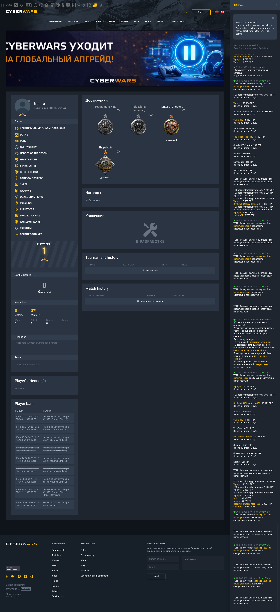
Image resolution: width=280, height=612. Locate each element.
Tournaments (55, 21)
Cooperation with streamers (94, 575)
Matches (73, 21)
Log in (185, 12)
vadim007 (238, 119)
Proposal (85, 570)
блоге (259, 75)
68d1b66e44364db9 (243, 136)
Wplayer (237, 59)
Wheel (160, 21)
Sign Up (201, 12)
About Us (85, 560)
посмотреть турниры (260, 341)
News (112, 21)
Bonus (124, 21)
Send (156, 576)
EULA (83, 550)
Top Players (177, 21)
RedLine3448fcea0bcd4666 (246, 56)
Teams (87, 21)
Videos (100, 21)
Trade (148, 21)
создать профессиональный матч (250, 350)
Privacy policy (87, 555)
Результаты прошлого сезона (250, 366)
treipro (236, 411)
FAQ (83, 565)
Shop (136, 21)
